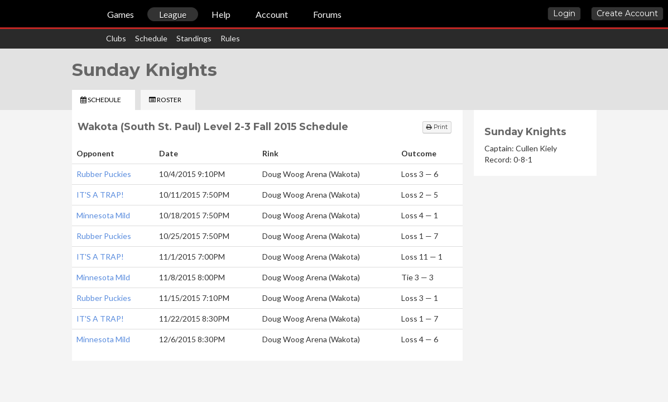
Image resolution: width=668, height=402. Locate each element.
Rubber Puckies (103, 174)
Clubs (116, 38)
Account (272, 14)
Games (120, 14)
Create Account (627, 13)
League (172, 14)
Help (221, 14)
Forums (327, 14)
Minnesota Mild (103, 215)
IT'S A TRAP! (100, 194)
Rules (230, 38)
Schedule (151, 38)
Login (564, 13)
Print (437, 127)
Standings (194, 38)
